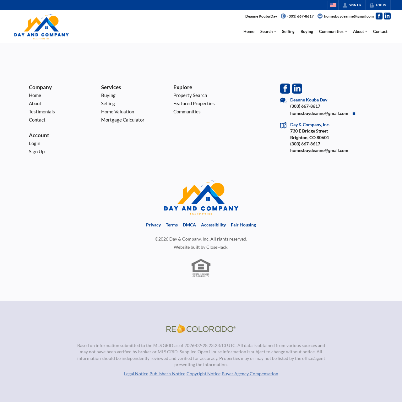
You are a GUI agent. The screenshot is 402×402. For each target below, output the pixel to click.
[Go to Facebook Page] (379, 16)
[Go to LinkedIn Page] (387, 16)
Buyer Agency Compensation (250, 373)
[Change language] (333, 5)
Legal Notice (136, 373)
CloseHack (216, 247)
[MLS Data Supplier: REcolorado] (201, 328)
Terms (172, 224)
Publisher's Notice (167, 373)
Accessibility (213, 224)
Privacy (153, 224)
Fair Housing (243, 224)
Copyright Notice (203, 373)
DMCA (189, 224)
